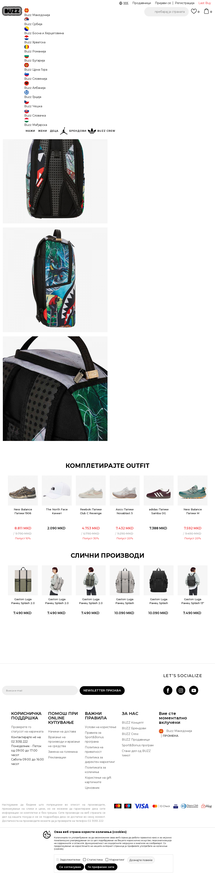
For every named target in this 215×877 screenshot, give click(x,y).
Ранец (63, 32)
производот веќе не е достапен (147, 89)
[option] (22, 546)
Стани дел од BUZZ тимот (136, 793)
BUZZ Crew (130, 774)
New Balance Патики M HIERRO (193, 551)
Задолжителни (70, 859)
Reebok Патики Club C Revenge (90, 549)
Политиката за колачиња (95, 810)
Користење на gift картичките (98, 820)
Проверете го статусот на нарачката (27, 769)
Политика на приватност (94, 790)
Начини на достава (62, 771)
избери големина (129, 72)
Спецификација (161, 104)
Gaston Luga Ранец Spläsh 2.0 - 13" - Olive (90, 641)
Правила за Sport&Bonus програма (94, 777)
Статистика (95, 859)
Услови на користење (100, 767)
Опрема (50, 32)
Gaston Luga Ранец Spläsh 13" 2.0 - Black (192, 641)
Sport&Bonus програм (138, 785)
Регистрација (184, 3)
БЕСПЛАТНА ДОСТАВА (106, 22)
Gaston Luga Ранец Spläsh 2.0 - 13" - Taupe (56, 641)
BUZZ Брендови (134, 768)
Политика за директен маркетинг (100, 800)
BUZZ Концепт (133, 762)
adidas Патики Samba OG (159, 549)
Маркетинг (116, 859)
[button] (166, 11)
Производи (35, 32)
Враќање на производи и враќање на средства (64, 781)
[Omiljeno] (195, 13)
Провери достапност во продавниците (161, 117)
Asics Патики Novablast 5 (125, 549)
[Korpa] (207, 13)
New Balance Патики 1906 (22, 549)
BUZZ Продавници (136, 779)
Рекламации (57, 797)
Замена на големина (63, 792)
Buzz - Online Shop (13, 32)
